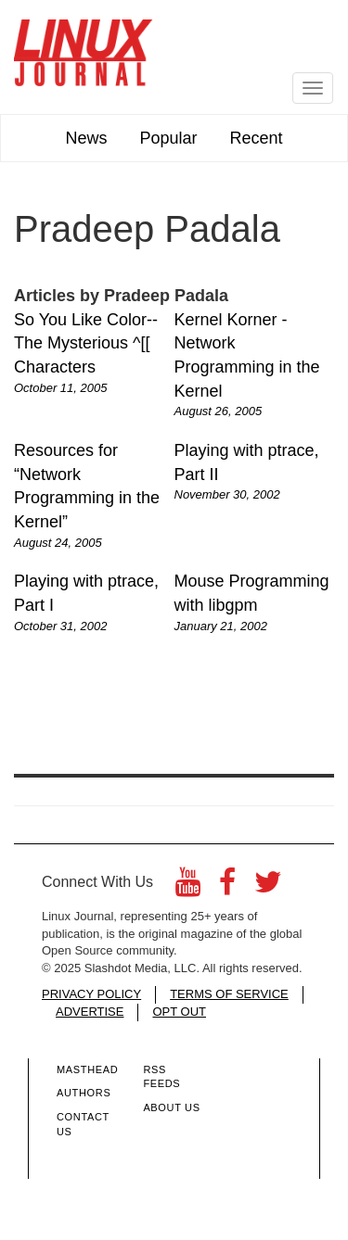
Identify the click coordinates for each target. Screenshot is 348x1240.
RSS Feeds (161, 1077)
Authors (83, 1092)
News (86, 138)
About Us (171, 1107)
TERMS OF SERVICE (229, 994)
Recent (256, 138)
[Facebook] (227, 887)
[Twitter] (268, 887)
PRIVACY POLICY (91, 994)
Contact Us (83, 1124)
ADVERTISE (89, 1012)
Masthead (87, 1069)
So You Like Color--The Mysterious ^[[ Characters (86, 343)
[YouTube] (187, 887)
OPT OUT (179, 1012)
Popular (168, 138)
